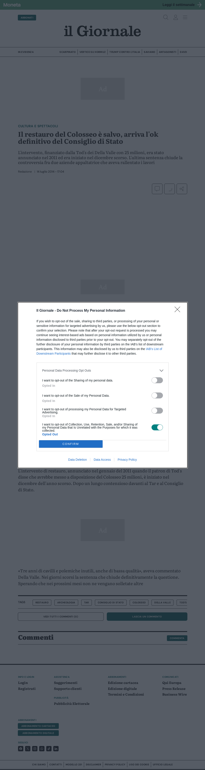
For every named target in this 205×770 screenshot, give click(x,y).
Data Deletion (77, 459)
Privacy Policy (127, 459)
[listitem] (102, 370)
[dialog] (102, 385)
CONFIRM (71, 444)
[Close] (179, 311)
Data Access (102, 459)
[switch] (157, 380)
